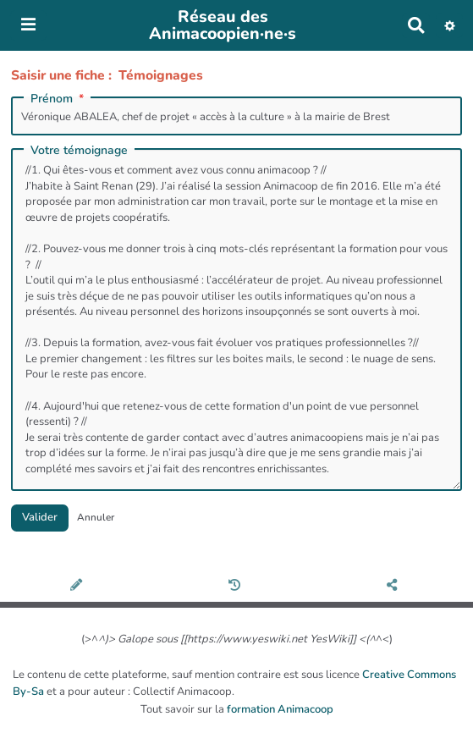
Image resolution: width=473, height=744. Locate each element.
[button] (450, 25)
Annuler (95, 517)
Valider (40, 517)
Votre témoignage (79, 151)
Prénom (58, 99)
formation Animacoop (280, 709)
